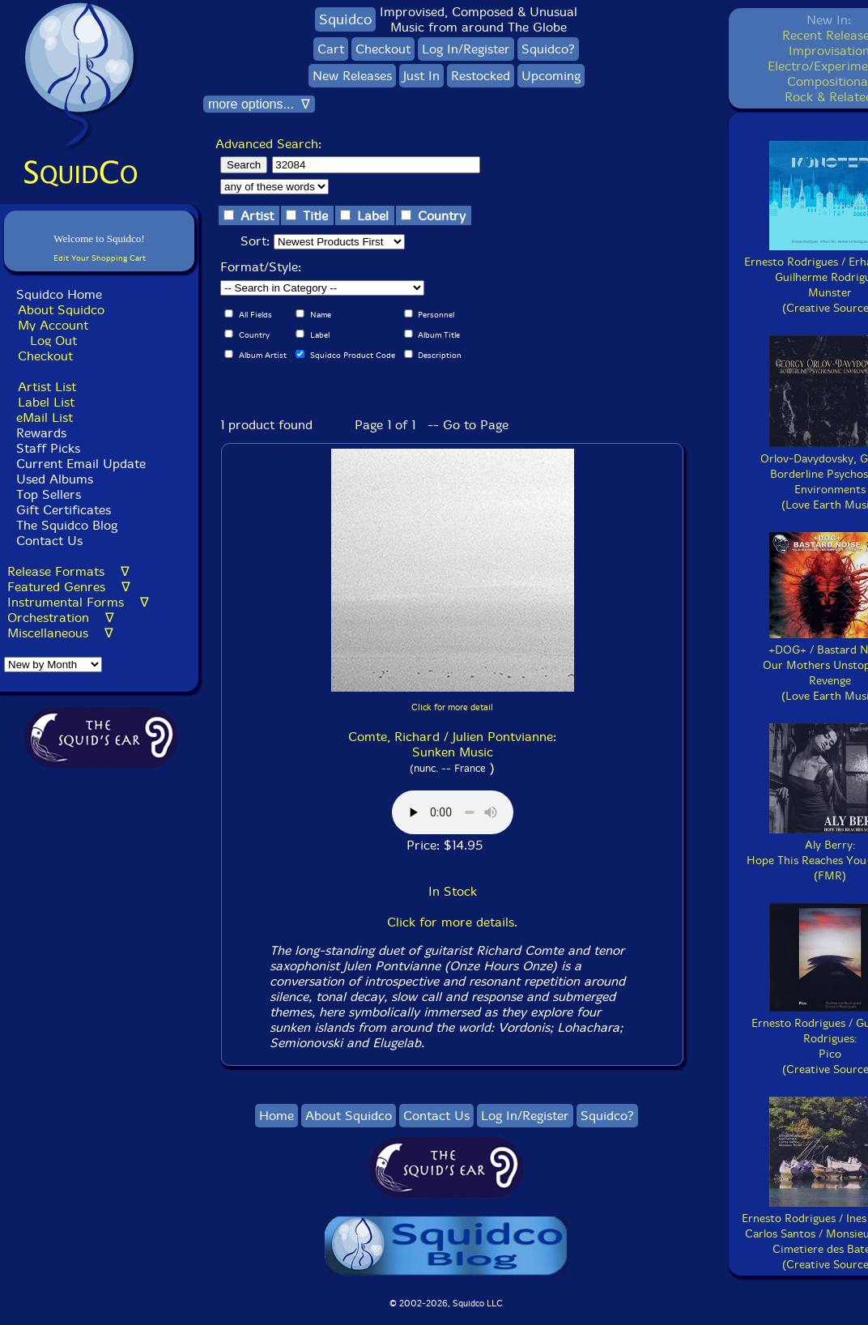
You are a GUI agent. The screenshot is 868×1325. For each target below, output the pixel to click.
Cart (330, 49)
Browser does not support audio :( (452, 812)
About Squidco (61, 309)
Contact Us (47, 540)
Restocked (480, 75)
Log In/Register (466, 49)
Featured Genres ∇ (68, 586)
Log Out (53, 340)
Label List (46, 402)
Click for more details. (452, 922)
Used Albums (54, 479)
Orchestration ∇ (60, 617)
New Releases (352, 75)
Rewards (41, 433)
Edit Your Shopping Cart (99, 257)
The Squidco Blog (66, 525)
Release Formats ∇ (68, 571)
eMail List (44, 417)
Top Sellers (48, 494)
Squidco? (548, 49)
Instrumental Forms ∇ (78, 602)
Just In (421, 75)
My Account (53, 325)
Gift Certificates (63, 510)
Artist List (47, 386)
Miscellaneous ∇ (60, 633)
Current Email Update (79, 463)
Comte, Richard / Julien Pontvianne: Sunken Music (452, 744)
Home (276, 1115)
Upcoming (551, 75)
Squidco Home (59, 294)
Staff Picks (48, 448)
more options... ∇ (259, 104)
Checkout (45, 356)
